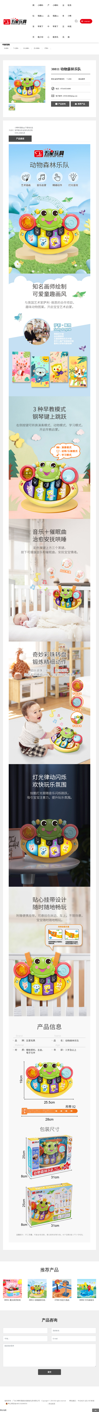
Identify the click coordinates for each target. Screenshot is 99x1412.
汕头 (86, 1401)
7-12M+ (16, 48)
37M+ (46, 48)
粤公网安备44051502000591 (17, 1404)
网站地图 (3, 1411)
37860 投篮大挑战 (62, 1300)
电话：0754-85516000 (63, 89)
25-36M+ (37, 48)
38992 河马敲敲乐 (86, 1300)
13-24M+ (26, 48)
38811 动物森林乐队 (37, 1300)
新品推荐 (81, 79)
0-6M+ (6, 48)
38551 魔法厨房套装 (12, 1300)
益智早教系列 (59, 79)
